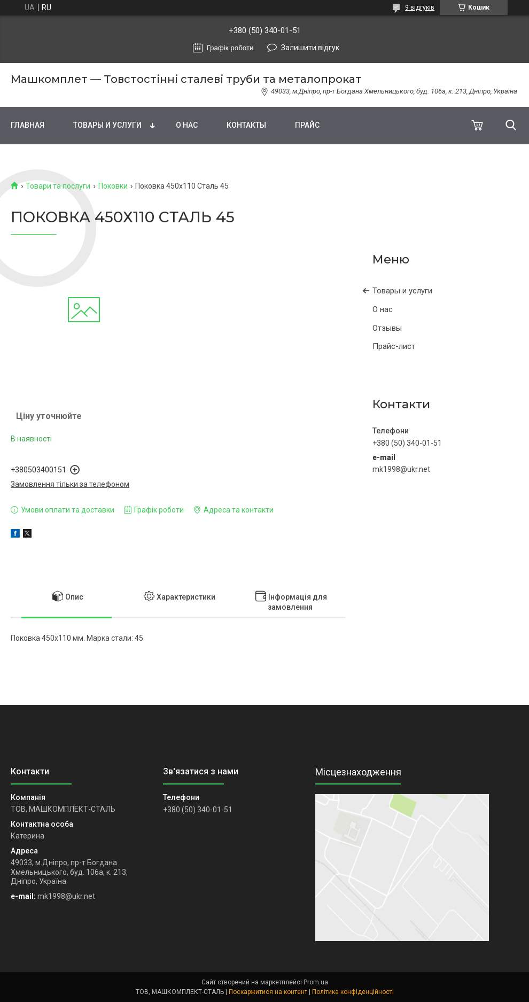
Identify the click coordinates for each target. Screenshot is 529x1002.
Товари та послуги (58, 186)
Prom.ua (316, 982)
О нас (187, 125)
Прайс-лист (393, 346)
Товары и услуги (107, 125)
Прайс (307, 125)
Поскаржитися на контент (268, 992)
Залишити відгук (310, 47)
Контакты (246, 125)
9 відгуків (419, 7)
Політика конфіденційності (353, 992)
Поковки (113, 186)
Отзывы (387, 328)
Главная (27, 125)
